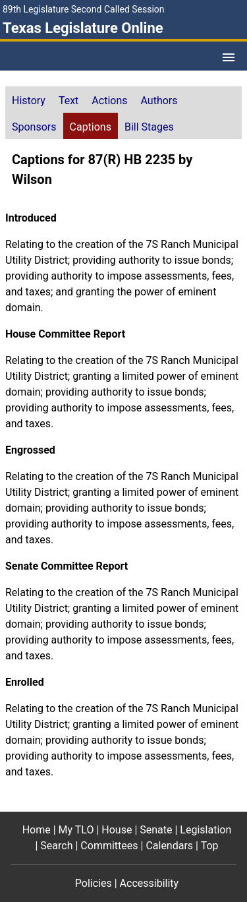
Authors (159, 100)
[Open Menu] (228, 57)
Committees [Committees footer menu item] (109, 845)
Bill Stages (149, 127)
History (28, 100)
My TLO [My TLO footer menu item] (76, 830)
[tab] (28, 99)
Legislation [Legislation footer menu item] (205, 830)
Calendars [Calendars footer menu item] (169, 845)
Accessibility (149, 883)
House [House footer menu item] (116, 830)
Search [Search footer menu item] (56, 845)
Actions (109, 100)
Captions (90, 127)
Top (210, 845)
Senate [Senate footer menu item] (156, 830)
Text (68, 100)
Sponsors (34, 127)
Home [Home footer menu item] (36, 830)
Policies (93, 883)
